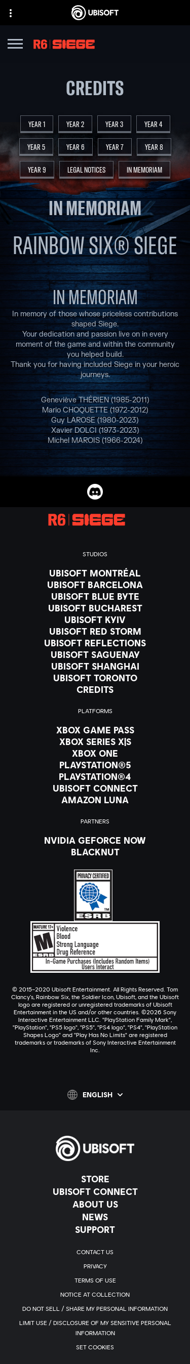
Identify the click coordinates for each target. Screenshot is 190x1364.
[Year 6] (75, 147)
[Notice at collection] (95, 1295)
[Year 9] (37, 170)
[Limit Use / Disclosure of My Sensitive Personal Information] (95, 1328)
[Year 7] (115, 147)
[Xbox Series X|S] (95, 741)
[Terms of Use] (95, 1280)
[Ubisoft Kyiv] (95, 619)
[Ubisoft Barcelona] (95, 585)
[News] (95, 1217)
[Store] (95, 1179)
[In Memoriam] (144, 170)
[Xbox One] (95, 753)
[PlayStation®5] (95, 765)
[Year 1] (36, 124)
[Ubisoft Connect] (95, 1191)
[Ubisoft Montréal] (95, 573)
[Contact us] (95, 1252)
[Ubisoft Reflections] (95, 643)
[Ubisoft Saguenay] (95, 654)
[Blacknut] (95, 852)
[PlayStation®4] (95, 776)
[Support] (95, 1229)
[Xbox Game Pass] (95, 730)
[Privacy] (95, 1266)
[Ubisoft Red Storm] (95, 631)
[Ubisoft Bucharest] (95, 608)
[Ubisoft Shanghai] (95, 666)
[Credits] (95, 689)
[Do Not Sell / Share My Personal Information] (95, 1309)
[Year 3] (114, 124)
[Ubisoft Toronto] (95, 678)
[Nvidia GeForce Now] (95, 840)
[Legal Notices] (86, 170)
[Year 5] (36, 147)
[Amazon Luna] (95, 800)
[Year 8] (154, 147)
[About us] (95, 1204)
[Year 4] (153, 124)
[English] (95, 1094)
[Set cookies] (95, 1347)
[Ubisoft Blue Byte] (95, 596)
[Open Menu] (15, 45)
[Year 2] (75, 124)
